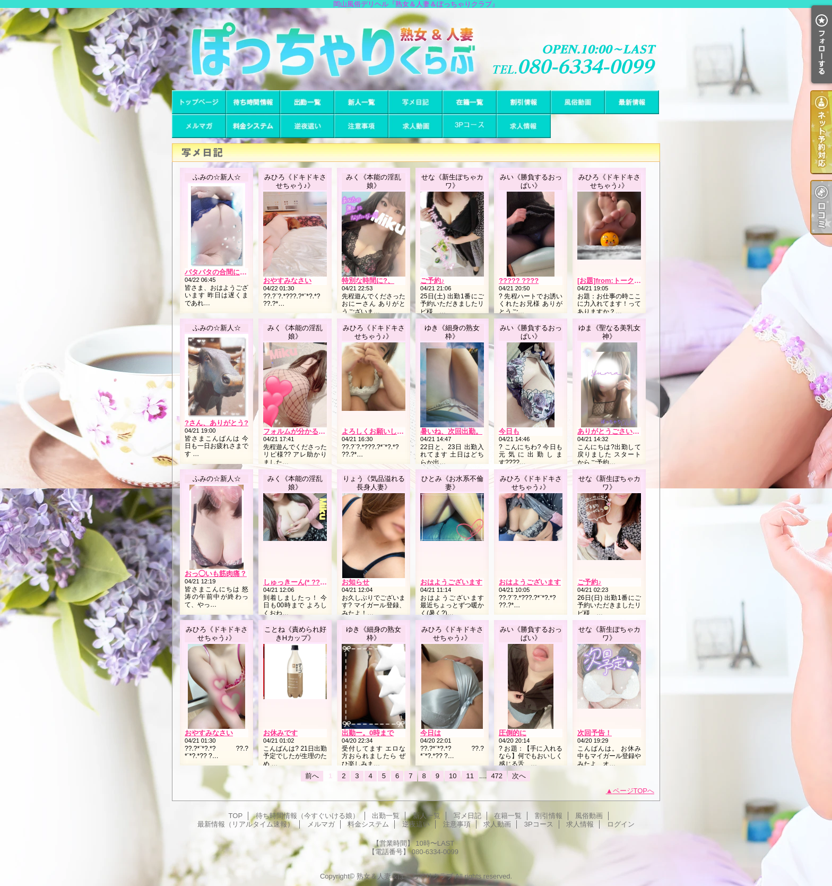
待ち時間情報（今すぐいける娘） (253, 102)
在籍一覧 (470, 102)
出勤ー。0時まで (368, 733)
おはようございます (451, 582)
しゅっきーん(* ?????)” (301, 582)
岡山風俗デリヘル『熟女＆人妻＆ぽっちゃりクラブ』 (416, 49)
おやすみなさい (287, 281)
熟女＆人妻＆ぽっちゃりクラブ (405, 876)
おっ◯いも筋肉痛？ (216, 574)
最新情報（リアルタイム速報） (632, 102)
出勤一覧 (307, 102)
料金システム (253, 126)
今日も (509, 431)
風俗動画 (578, 102)
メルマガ (199, 126)
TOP (199, 102)
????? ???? (519, 281)
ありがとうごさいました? (617, 431)
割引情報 (524, 102)
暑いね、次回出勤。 (451, 431)
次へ (519, 776)
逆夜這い (307, 126)
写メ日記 (415, 102)
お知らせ (355, 582)
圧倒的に (512, 733)
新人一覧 (361, 102)
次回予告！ (594, 733)
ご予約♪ (432, 281)
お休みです (280, 733)
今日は (430, 733)
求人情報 (524, 126)
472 (496, 776)
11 (469, 776)
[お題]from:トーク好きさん (619, 281)
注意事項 (361, 126)
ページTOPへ (634, 791)
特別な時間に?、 (368, 281)
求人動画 (415, 126)
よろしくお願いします (376, 431)
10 (452, 776)
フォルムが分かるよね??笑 (305, 431)
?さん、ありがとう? (216, 423)
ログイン (621, 824)
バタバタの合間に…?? (220, 272)
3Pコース (470, 126)
